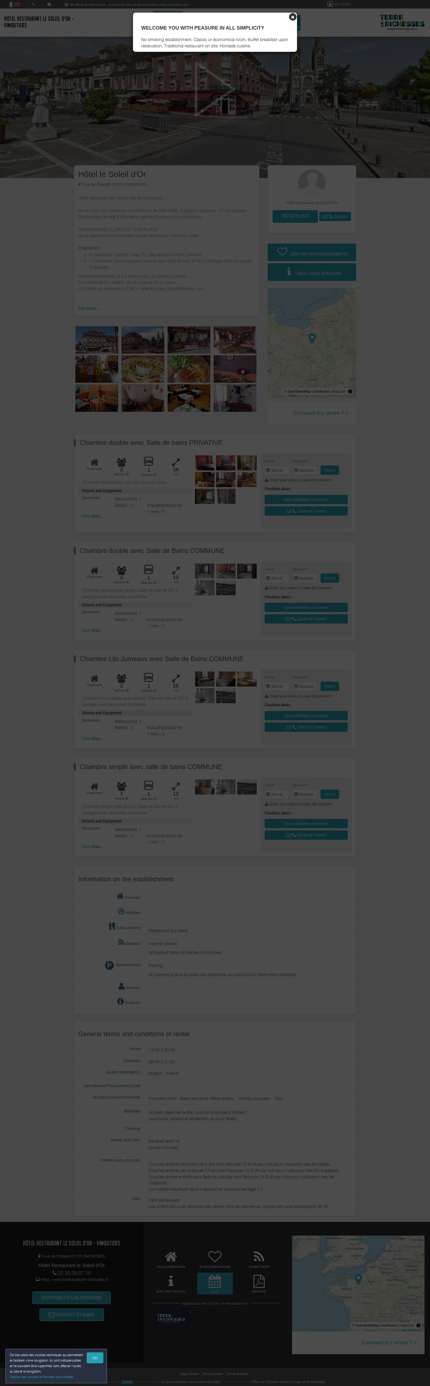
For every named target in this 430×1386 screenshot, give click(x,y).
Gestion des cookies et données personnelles (41, 1377)
